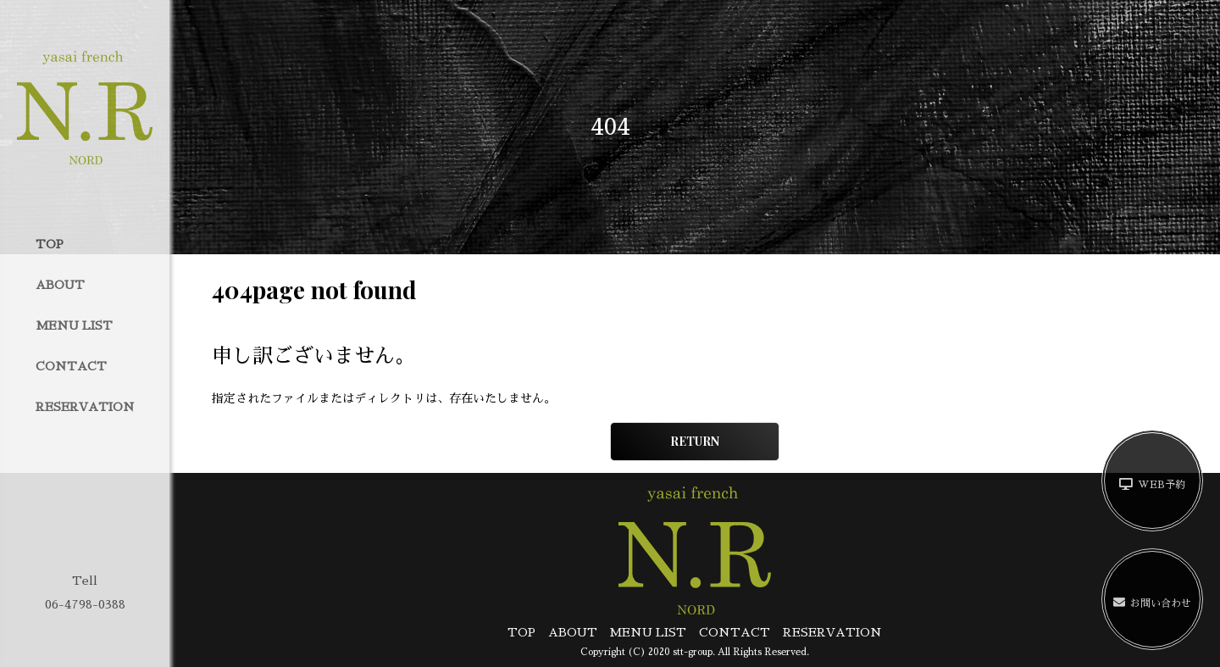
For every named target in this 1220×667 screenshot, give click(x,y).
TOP (50, 244)
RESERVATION (85, 407)
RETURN (694, 441)
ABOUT (60, 285)
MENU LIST (74, 325)
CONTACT (71, 366)
